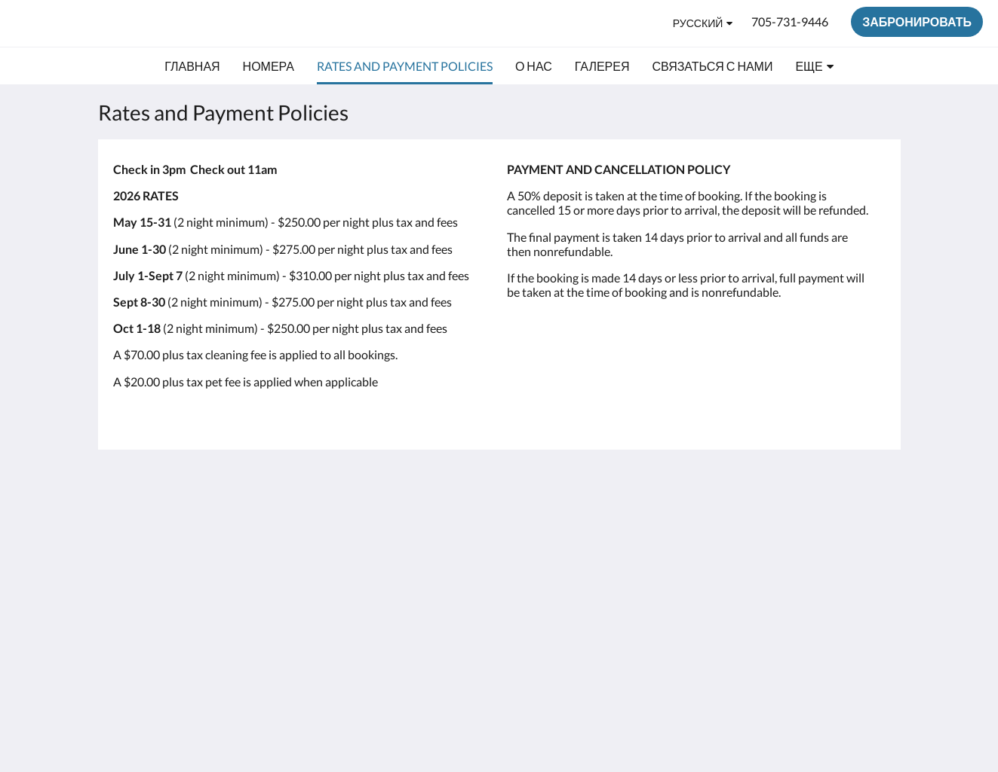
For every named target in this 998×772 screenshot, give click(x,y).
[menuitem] (192, 66)
